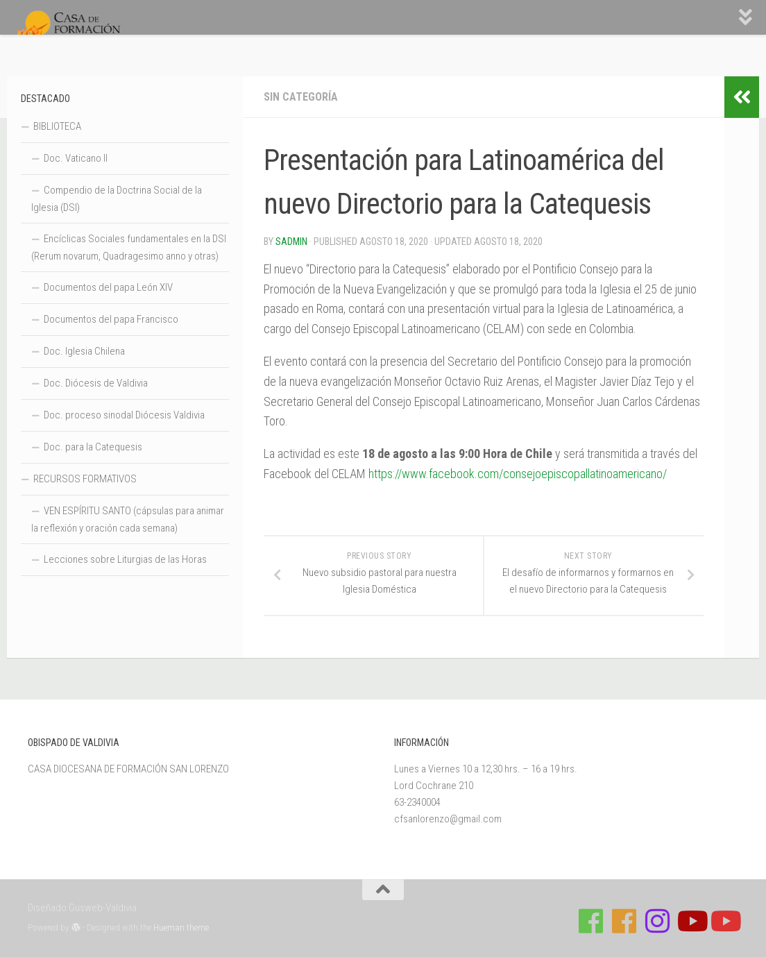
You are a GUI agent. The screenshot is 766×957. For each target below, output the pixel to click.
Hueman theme (181, 927)
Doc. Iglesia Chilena (84, 351)
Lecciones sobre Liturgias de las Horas (125, 559)
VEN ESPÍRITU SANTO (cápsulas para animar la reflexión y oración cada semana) (127, 519)
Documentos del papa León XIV (108, 287)
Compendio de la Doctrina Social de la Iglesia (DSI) (116, 199)
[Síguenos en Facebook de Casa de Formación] (591, 921)
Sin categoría (301, 96)
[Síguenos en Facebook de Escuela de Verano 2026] (624, 921)
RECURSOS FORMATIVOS (85, 479)
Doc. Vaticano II (76, 158)
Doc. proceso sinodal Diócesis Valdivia (124, 415)
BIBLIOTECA (57, 126)
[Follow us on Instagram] (658, 921)
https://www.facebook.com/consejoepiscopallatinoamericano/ (517, 473)
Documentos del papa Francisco (111, 319)
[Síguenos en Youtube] (691, 921)
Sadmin (291, 241)
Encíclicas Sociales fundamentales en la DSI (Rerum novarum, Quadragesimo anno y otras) (128, 247)
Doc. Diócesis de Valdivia (96, 383)
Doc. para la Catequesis (93, 447)
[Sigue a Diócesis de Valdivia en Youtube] (724, 921)
